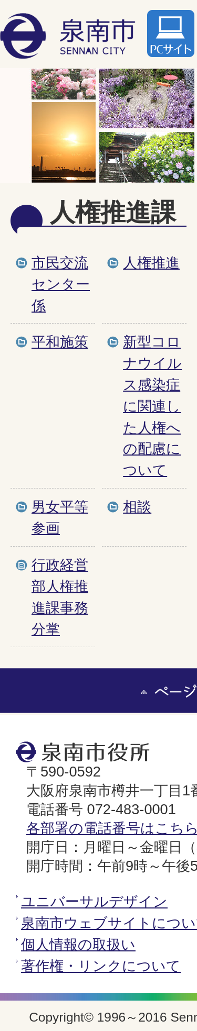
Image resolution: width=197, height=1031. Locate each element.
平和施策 (60, 342)
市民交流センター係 (61, 284)
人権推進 (151, 262)
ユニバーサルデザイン (94, 901)
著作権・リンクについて (101, 966)
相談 (137, 506)
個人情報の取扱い (78, 944)
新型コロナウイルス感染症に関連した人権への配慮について (152, 406)
